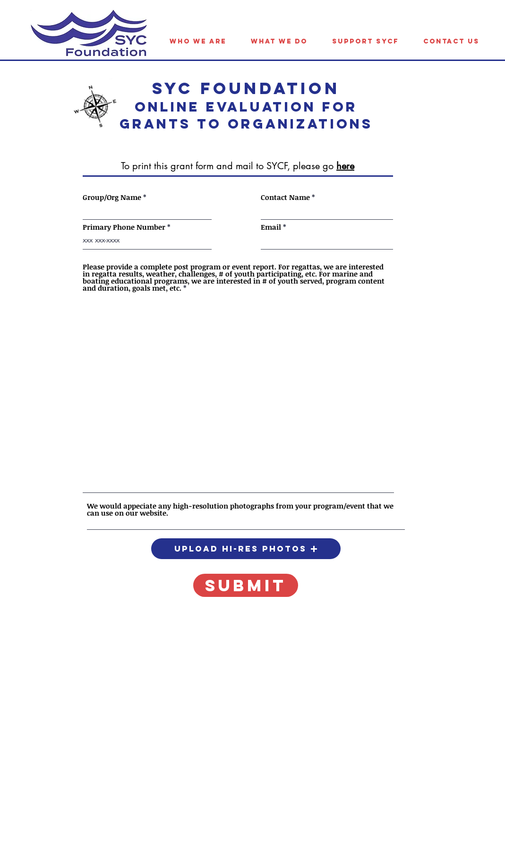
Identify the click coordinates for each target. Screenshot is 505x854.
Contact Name (285, 197)
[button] (246, 548)
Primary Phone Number (124, 227)
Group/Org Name (112, 197)
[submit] (245, 585)
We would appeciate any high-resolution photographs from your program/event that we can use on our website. (240, 509)
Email (271, 227)
